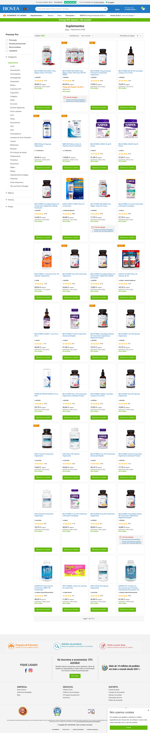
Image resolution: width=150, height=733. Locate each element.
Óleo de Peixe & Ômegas (19, 186)
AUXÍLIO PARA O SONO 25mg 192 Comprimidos (73, 205)
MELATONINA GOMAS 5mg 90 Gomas (128, 145)
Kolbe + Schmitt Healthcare (128, 280)
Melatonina (14, 145)
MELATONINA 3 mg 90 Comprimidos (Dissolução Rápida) (74, 335)
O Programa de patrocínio (71, 695)
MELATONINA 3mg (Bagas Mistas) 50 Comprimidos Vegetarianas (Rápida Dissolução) (103, 276)
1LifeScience (39, 150)
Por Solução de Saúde (18, 152)
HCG (12, 126)
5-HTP (12, 67)
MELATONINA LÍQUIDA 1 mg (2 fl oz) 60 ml (46, 335)
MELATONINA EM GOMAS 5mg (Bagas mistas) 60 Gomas (101, 205)
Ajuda (117, 9)
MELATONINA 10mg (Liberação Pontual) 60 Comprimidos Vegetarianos (101, 73)
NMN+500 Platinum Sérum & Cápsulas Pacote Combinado (71, 145)
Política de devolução (115, 700)
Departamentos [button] (37, 16)
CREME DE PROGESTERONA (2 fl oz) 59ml (46, 395)
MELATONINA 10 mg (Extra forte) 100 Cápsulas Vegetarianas (46, 275)
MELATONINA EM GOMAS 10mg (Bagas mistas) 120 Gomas (45, 72)
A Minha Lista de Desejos (71, 692)
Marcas (50, 16)
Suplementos (13, 63)
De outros (13, 104)
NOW (37, 280)
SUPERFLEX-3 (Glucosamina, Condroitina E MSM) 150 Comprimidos (43, 588)
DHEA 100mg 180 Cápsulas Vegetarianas (99, 587)
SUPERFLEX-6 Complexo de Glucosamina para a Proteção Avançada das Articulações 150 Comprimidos (128, 588)
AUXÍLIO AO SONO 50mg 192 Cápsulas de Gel (127, 275)
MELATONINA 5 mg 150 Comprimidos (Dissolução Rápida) (103, 455)
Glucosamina (15, 123)
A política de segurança (92, 729)
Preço (9, 206)
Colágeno (13, 96)
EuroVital (38, 460)
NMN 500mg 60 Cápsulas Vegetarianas (42, 145)
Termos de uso (65, 729)
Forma (10, 200)
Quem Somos (21, 690)
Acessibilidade (55, 729)
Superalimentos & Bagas (19, 175)
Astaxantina (14, 81)
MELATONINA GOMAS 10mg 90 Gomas (101, 145)
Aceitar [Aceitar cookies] (128, 727)
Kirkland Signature (69, 210)
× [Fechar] (148, 710)
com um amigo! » (122, 16)
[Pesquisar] (105, 9)
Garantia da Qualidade (24, 692)
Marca (10, 193)
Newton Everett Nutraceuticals (44, 592)
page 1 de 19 (88, 619)
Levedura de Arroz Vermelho (20, 138)
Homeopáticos (15, 134)
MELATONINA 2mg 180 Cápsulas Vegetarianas (129, 395)
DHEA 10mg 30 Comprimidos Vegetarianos (43, 455)
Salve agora (75, 676)
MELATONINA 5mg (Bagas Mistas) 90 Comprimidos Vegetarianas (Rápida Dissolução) (46, 206)
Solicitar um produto (115, 695)
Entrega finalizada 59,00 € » (93, 16)
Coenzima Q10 (15, 89)
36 (139, 36)
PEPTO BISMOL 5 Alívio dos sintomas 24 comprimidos (74, 587)
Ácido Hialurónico (16, 182)
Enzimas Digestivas (17, 108)
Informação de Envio (115, 697)
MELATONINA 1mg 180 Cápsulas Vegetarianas (129, 335)
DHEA (12, 100)
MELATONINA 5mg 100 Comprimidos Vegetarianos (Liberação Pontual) (74, 395)
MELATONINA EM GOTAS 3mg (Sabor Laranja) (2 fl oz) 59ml (130, 72)
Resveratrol (14, 164)
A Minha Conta (67, 690)
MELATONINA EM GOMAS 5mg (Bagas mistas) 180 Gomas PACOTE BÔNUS (74, 73)
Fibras (12, 119)
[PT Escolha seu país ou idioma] (25, 9)
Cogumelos (14, 93)
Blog (18, 695)
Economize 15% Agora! (14, 16)
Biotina (12, 85)
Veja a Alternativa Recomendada (131, 539)
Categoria (11, 57)
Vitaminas (14, 179)
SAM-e (12, 167)
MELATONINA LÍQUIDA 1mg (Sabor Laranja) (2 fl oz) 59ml (102, 395)
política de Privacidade (78, 729)
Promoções (71, 16)
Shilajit (12, 171)
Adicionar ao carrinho (43, 108)
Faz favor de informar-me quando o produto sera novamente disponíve (75, 100)
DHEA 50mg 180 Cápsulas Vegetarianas (71, 455)
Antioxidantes (15, 74)
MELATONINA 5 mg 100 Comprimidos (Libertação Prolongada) (74, 515)
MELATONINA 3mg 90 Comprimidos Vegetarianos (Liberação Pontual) (130, 455)
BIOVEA (38, 77)
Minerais (13, 149)
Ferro (12, 115)
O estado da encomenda (116, 692)
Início (67, 30)
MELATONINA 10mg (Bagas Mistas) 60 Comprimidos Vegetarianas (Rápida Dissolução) (102, 335)
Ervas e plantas (15, 111)
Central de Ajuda (114, 690)
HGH (12, 130)
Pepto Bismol (68, 592)
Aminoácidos (15, 70)
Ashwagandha (15, 78)
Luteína (13, 141)
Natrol (94, 150)
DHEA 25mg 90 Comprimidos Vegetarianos (43, 515)
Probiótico (14, 160)
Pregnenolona (15, 156)
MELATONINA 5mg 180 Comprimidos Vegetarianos (74, 275)
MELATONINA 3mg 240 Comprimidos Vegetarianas (103, 515)
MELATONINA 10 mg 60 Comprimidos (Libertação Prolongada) (130, 205)
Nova (59, 16)
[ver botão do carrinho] (144, 9)
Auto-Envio (66, 697)
